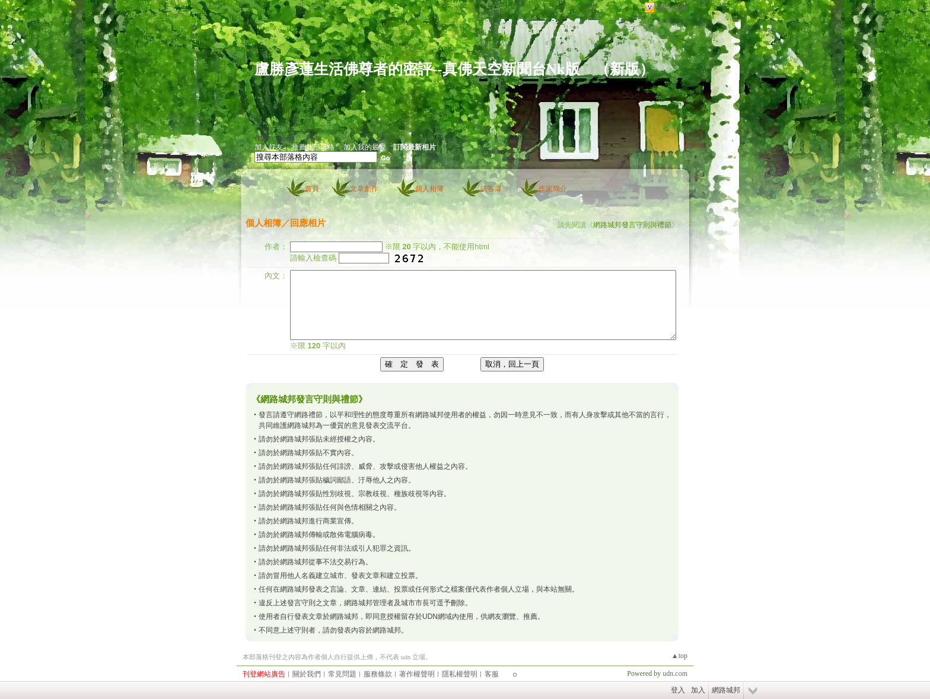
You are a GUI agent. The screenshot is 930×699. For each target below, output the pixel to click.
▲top (679, 656)
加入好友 (268, 147)
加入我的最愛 (364, 147)
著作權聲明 (417, 674)
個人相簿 (429, 189)
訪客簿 (491, 189)
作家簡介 (553, 189)
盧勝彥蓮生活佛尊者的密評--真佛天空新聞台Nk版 (417, 69)
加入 (698, 690)
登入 (678, 690)
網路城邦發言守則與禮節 (632, 225)
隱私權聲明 (459, 674)
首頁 (312, 189)
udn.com (675, 673)
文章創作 (364, 189)
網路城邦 (672, 8)
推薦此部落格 (313, 147)
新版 (624, 69)
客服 (492, 674)
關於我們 (306, 674)
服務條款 (378, 674)
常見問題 (342, 674)
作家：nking (273, 138)
